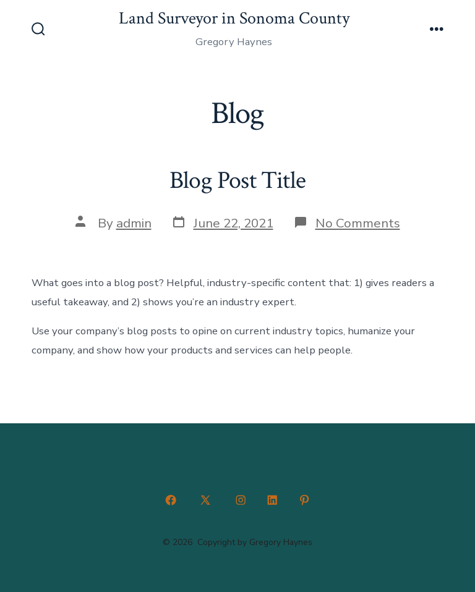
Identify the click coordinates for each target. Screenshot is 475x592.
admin (134, 223)
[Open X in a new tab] (205, 500)
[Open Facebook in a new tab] (171, 500)
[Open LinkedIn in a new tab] (273, 500)
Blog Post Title (237, 180)
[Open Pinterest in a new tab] (304, 500)
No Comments (357, 223)
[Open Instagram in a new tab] (240, 500)
